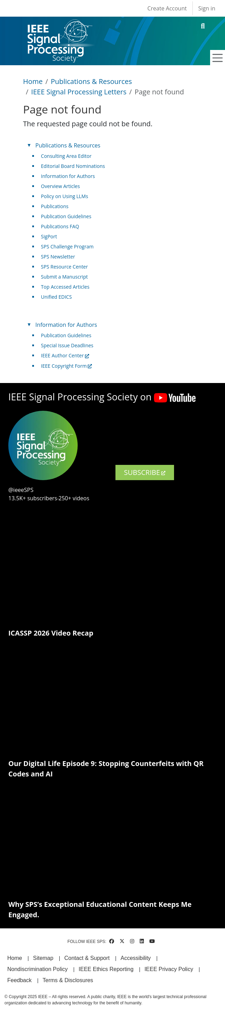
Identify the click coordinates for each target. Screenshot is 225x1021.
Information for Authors (68, 176)
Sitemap (43, 958)
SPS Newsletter (58, 256)
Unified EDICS (56, 296)
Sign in (206, 8)
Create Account (167, 8)
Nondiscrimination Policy (37, 969)
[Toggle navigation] (217, 58)
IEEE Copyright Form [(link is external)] (66, 366)
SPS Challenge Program (67, 246)
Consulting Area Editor (66, 156)
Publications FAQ (60, 226)
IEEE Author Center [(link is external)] (65, 355)
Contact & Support (87, 958)
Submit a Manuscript (64, 276)
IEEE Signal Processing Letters (79, 91)
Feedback (19, 980)
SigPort (49, 236)
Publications (54, 206)
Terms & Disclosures (68, 980)
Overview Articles (60, 186)
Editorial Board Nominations (73, 166)
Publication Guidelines (66, 216)
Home (33, 81)
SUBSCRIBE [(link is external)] (144, 472)
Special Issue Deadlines (67, 345)
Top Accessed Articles (65, 286)
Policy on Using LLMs (64, 196)
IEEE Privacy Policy (169, 969)
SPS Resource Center (64, 266)
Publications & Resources (91, 81)
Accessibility (136, 958)
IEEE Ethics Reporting (106, 969)
